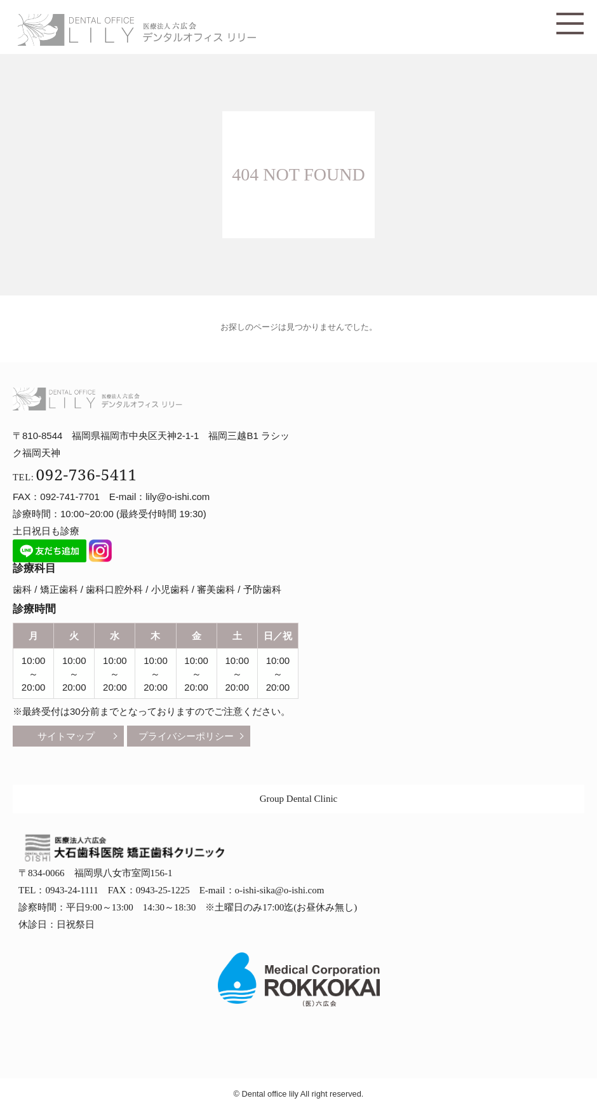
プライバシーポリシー (186, 736)
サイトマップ (66, 736)
